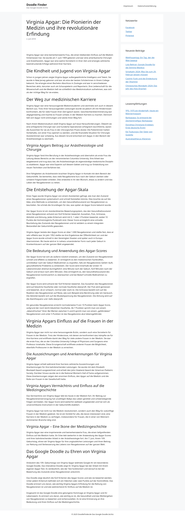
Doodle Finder (36, 5)
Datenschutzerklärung (147, 6)
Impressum (128, 6)
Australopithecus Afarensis (138, 138)
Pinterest (130, 35)
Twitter (129, 31)
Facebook (130, 27)
